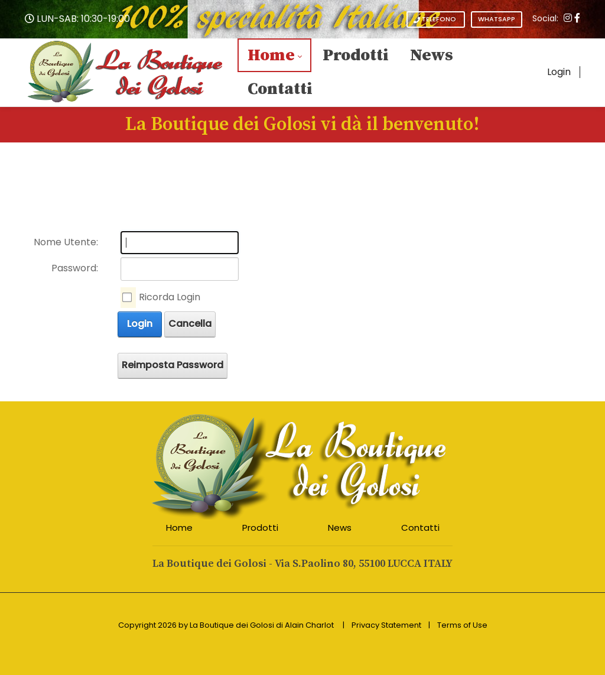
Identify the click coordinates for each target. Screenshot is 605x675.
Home (179, 527)
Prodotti (260, 527)
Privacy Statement (386, 625)
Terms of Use (462, 625)
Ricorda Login (169, 297)
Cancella (190, 323)
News (340, 527)
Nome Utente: (66, 242)
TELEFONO (436, 19)
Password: (74, 268)
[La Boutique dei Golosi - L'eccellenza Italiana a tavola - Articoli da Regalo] (126, 72)
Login (559, 72)
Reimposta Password (172, 365)
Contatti (420, 527)
